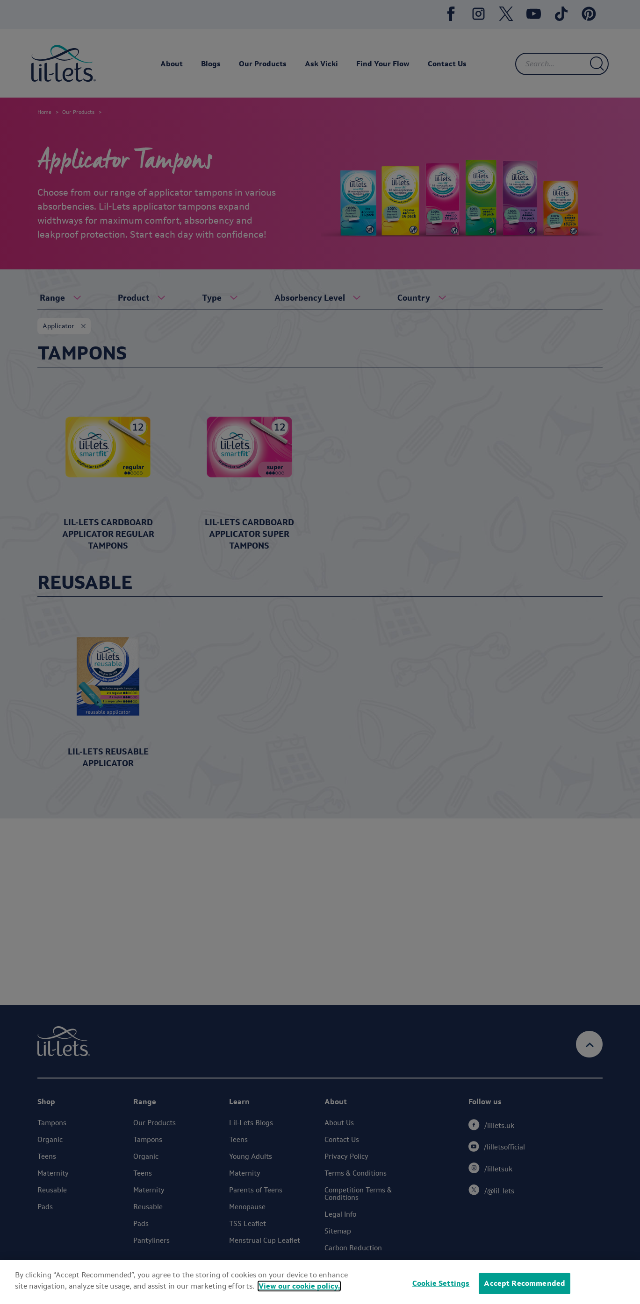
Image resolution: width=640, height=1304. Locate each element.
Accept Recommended (524, 1283)
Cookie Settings (440, 1283)
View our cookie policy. (299, 1286)
